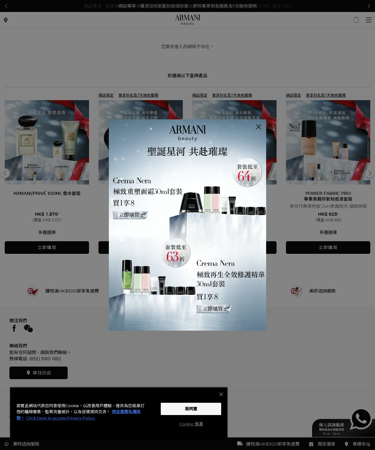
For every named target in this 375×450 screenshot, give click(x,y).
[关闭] (221, 394)
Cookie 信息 (191, 424)
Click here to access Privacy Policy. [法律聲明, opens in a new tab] (61, 418)
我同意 (191, 409)
